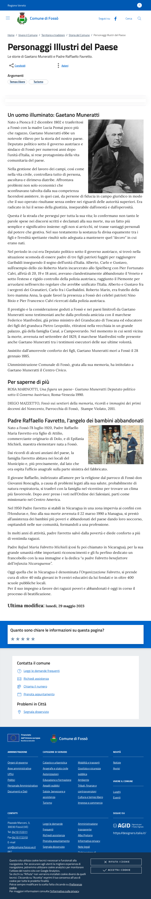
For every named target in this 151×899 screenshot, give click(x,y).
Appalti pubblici (51, 785)
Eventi (117, 797)
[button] (17, 5)
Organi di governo (18, 762)
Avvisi (116, 768)
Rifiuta (116, 862)
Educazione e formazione (57, 780)
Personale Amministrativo (23, 785)
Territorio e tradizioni (53, 35)
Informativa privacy (89, 841)
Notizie (117, 762)
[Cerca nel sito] (139, 18)
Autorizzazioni (51, 774)
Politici (11, 780)
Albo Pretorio (85, 835)
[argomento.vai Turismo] (38, 81)
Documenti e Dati (17, 791)
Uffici (11, 774)
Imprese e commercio (90, 803)
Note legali (84, 847)
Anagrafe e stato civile (55, 768)
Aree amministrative (19, 768)
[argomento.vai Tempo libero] (17, 81)
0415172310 (20, 837)
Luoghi (117, 792)
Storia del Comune (79, 35)
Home (11, 35)
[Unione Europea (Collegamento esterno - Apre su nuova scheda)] (25, 738)
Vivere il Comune (28, 35)
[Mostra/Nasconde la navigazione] (7, 18)
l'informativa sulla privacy (64, 891)
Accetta (116, 870)
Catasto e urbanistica (55, 762)
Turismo (47, 803)
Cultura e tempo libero (90, 797)
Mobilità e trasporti (89, 762)
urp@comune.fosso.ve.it (22, 847)
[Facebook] (114, 18)
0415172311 (20, 832)
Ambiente (83, 780)
